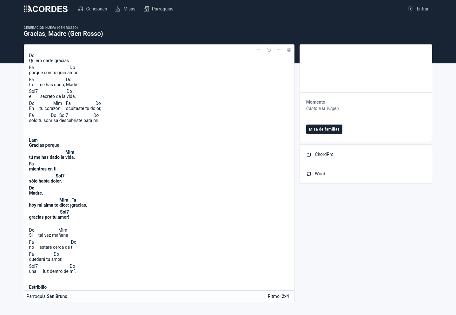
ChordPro (320, 154)
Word (315, 174)
